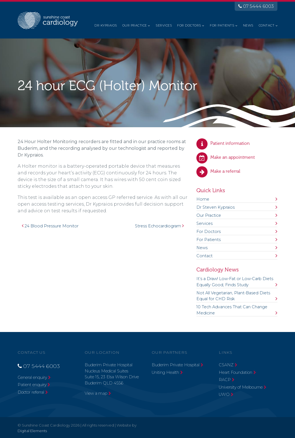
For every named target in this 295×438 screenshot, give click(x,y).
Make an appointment (232, 157)
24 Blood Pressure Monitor (50, 225)
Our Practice (134, 25)
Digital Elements (32, 431)
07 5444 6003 (256, 6)
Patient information (230, 143)
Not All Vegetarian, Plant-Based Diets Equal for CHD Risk (233, 296)
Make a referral (225, 171)
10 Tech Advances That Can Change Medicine (231, 310)
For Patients (222, 25)
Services (164, 25)
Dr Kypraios (105, 25)
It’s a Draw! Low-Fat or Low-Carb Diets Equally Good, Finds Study (234, 281)
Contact (266, 25)
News (248, 25)
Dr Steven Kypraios (215, 207)
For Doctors (189, 25)
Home (202, 199)
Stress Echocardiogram (159, 225)
